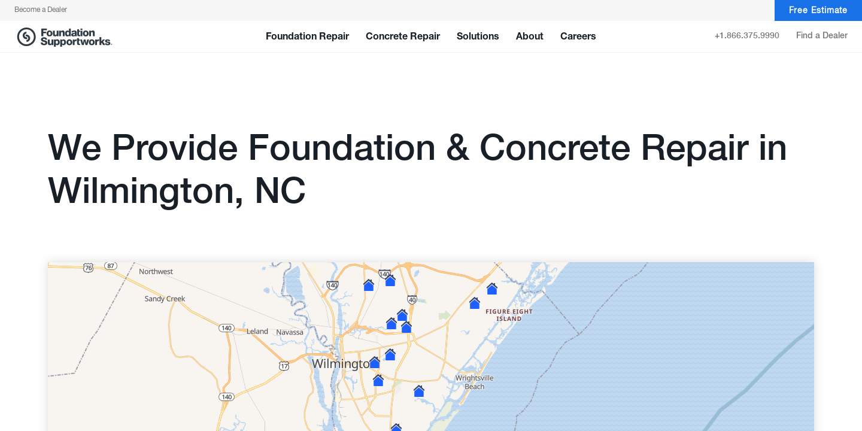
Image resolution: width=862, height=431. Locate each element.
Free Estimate (818, 11)
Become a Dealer (40, 10)
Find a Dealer (822, 36)
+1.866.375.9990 (747, 36)
